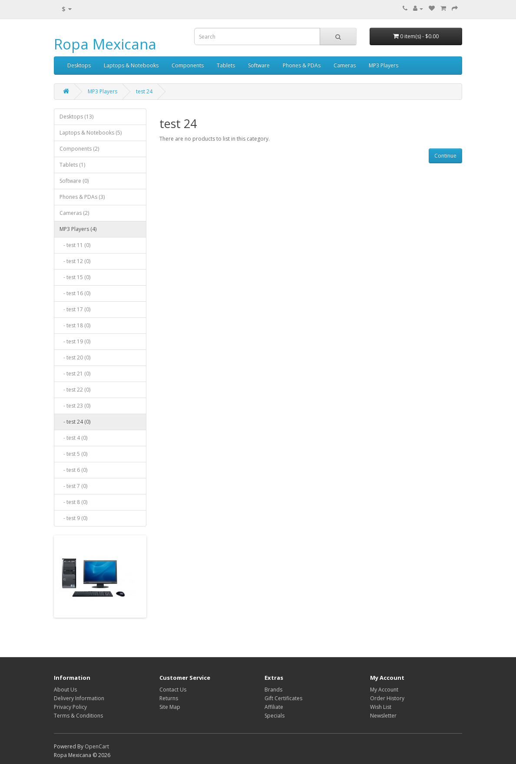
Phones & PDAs (302, 65)
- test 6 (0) (73, 470)
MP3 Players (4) (78, 229)
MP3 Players (383, 65)
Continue (445, 155)
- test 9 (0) (73, 518)
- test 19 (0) (75, 341)
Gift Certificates (283, 698)
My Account (384, 689)
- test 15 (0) (75, 277)
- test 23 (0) (75, 405)
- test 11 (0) (75, 245)
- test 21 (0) (75, 373)
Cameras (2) (74, 213)
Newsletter (383, 715)
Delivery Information (79, 698)
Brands (273, 689)
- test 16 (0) (75, 293)
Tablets (226, 65)
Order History (387, 698)
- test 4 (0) (73, 437)
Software (259, 65)
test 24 (144, 91)
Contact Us (172, 689)
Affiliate (274, 707)
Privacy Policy (70, 707)
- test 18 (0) (75, 325)
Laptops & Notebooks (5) (91, 132)
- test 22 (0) (75, 389)
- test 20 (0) (75, 357)
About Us (65, 689)
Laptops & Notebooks (131, 65)
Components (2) (79, 148)
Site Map (169, 707)
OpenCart (97, 746)
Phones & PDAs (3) (82, 197)
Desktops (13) (76, 116)
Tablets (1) (72, 164)
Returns (168, 698)
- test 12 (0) (75, 261)
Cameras (345, 65)
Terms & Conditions (78, 715)
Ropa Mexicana (105, 44)
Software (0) (74, 180)
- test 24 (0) (75, 421)
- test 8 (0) (73, 502)
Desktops (79, 65)
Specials (274, 715)
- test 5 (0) (73, 454)
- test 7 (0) (73, 486)
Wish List (380, 707)
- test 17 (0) (75, 309)
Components (188, 65)
